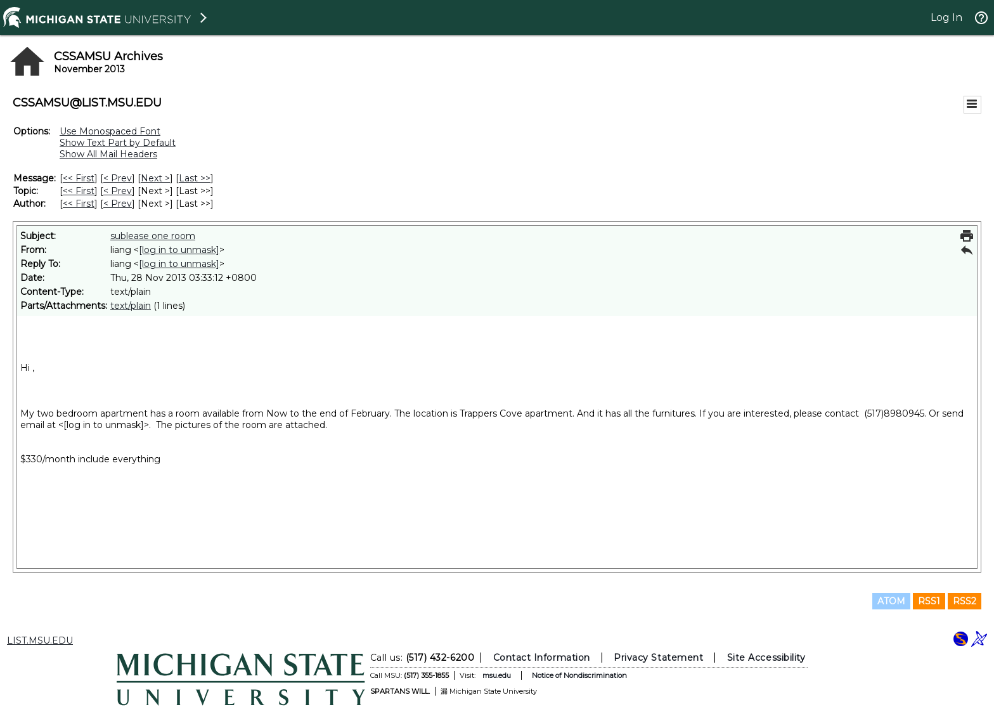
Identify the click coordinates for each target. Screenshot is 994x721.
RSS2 (964, 601)
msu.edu (496, 675)
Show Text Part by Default (118, 142)
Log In (946, 17)
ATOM (891, 601)
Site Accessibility (766, 657)
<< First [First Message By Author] (78, 203)
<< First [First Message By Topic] (78, 191)
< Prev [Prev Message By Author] (117, 203)
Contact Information (541, 657)
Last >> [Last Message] (194, 178)
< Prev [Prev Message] (117, 178)
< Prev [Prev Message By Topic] (117, 191)
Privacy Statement (658, 657)
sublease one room (152, 236)
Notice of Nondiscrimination (579, 675)
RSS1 (929, 601)
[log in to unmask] (179, 250)
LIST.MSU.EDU (40, 640)
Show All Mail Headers (108, 154)
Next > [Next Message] (155, 178)
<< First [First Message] (78, 178)
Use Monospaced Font (110, 131)
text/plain (130, 305)
